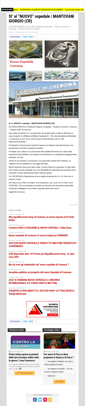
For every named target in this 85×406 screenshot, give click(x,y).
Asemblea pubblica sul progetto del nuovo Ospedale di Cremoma (40, 272)
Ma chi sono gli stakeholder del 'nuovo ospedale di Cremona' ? (39, 264)
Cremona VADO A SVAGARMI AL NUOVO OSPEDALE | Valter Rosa (40, 227)
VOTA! (59, 382)
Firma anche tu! (24, 373)
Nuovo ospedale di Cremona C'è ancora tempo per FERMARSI (38, 235)
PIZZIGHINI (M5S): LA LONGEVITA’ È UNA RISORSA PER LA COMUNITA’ (42, 9)
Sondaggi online (52, 330)
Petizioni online (16, 330)
